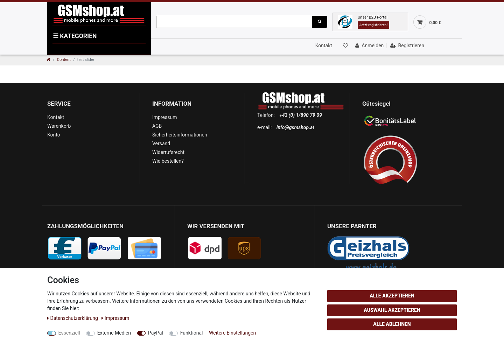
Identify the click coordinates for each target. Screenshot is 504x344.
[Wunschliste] (344, 45)
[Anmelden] (369, 45)
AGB (157, 126)
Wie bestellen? (168, 161)
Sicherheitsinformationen (179, 135)
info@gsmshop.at (295, 127)
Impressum (164, 117)
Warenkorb (59, 126)
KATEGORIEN (75, 36)
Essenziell (69, 333)
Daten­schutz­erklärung (73, 318)
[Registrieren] (406, 45)
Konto (53, 135)
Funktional (191, 333)
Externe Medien (114, 333)
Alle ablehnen (392, 324)
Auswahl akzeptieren (392, 310)
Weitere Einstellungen (232, 333)
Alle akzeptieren (392, 296)
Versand (161, 143)
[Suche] (319, 22)
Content (64, 59)
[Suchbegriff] (234, 22)
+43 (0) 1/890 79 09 (300, 115)
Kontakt (323, 45)
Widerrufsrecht (168, 152)
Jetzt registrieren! (373, 25)
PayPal (155, 333)
